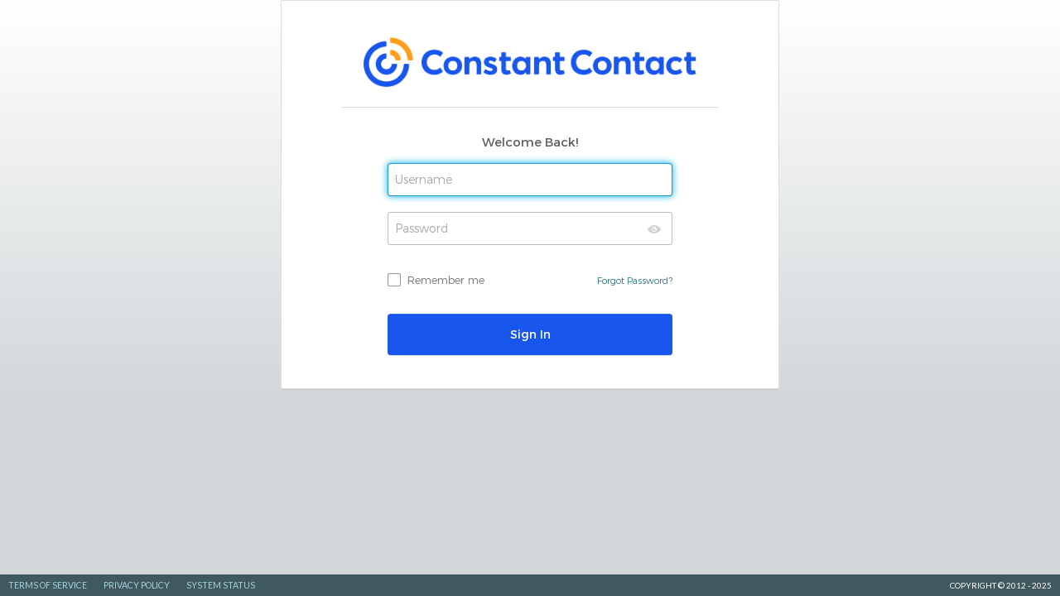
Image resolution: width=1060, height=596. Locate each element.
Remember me (445, 279)
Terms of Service (47, 585)
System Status (220, 585)
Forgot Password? (634, 280)
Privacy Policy (137, 585)
